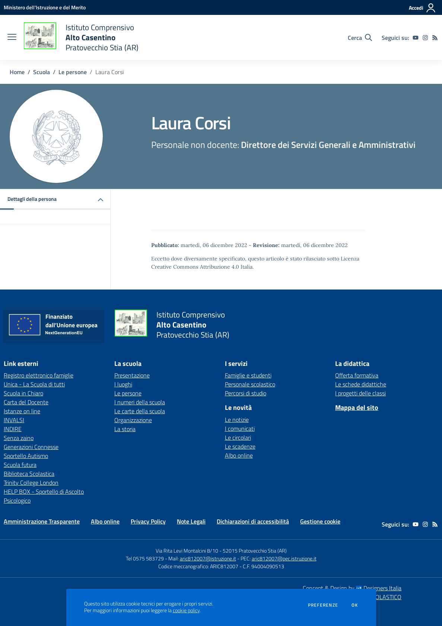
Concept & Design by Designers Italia (352, 588)
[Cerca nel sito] (360, 37)
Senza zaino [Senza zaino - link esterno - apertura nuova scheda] (19, 437)
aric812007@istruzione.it (208, 558)
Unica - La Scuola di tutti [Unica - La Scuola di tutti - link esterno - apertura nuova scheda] (34, 384)
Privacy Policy (148, 521)
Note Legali (191, 521)
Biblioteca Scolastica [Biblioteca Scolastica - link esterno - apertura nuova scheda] (29, 473)
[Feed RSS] (435, 37)
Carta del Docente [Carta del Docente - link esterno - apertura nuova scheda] (26, 402)
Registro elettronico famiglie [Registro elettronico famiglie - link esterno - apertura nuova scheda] (38, 375)
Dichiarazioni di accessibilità (253, 521)
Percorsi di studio (245, 393)
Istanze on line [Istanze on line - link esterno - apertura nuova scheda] (22, 411)
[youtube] (415, 37)
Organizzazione (133, 419)
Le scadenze (240, 446)
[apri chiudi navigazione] (11, 37)
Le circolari (238, 437)
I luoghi (123, 384)
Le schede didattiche (360, 384)
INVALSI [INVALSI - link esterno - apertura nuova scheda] (14, 419)
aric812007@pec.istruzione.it (284, 558)
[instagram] (425, 37)
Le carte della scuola (139, 411)
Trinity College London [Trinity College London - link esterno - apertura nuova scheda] (31, 482)
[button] (55, 199)
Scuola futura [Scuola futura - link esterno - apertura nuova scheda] (20, 464)
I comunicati (240, 428)
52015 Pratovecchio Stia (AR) (255, 550)
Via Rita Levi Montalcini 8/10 (187, 550)
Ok (355, 605)
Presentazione (132, 375)
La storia (125, 428)
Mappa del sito (356, 407)
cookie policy (186, 610)
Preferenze (323, 605)
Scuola (41, 71)
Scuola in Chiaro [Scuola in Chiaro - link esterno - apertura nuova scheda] (23, 393)
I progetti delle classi (360, 393)
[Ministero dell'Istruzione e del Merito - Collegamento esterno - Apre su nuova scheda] (45, 7)
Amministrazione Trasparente (42, 521)
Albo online (239, 455)
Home (17, 71)
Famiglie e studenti (248, 375)
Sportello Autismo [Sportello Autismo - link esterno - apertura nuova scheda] (26, 455)
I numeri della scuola (139, 402)
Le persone (72, 71)
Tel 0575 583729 (145, 558)
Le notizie (237, 419)
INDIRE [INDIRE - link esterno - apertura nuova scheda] (13, 428)
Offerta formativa (356, 375)
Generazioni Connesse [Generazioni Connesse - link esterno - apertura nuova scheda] (31, 446)
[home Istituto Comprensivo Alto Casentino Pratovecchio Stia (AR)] (81, 37)
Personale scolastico (250, 384)
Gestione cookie (320, 521)
